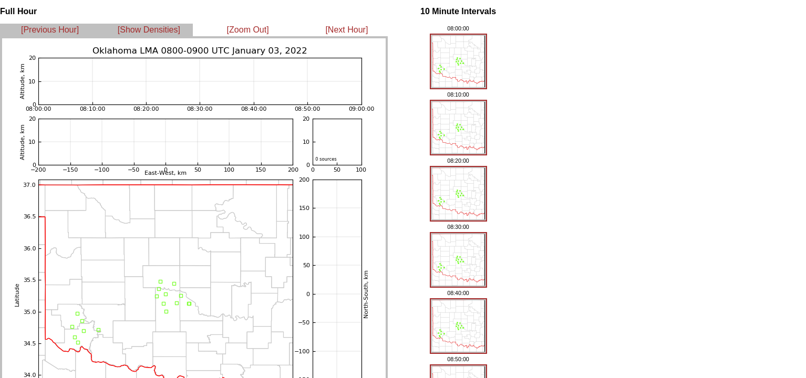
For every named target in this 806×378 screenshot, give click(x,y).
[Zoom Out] (248, 29)
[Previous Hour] (50, 29)
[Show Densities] (149, 29)
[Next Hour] (346, 29)
